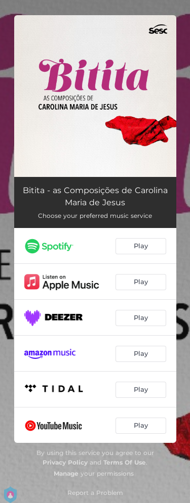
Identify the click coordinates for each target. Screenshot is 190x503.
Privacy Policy (65, 462)
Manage (66, 473)
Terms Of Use (124, 462)
